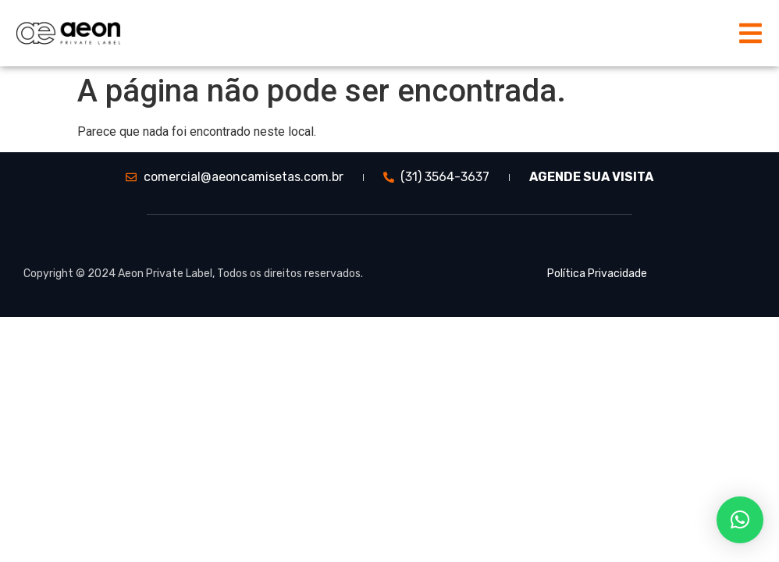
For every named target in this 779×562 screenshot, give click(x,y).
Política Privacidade (597, 273)
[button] (740, 519)
